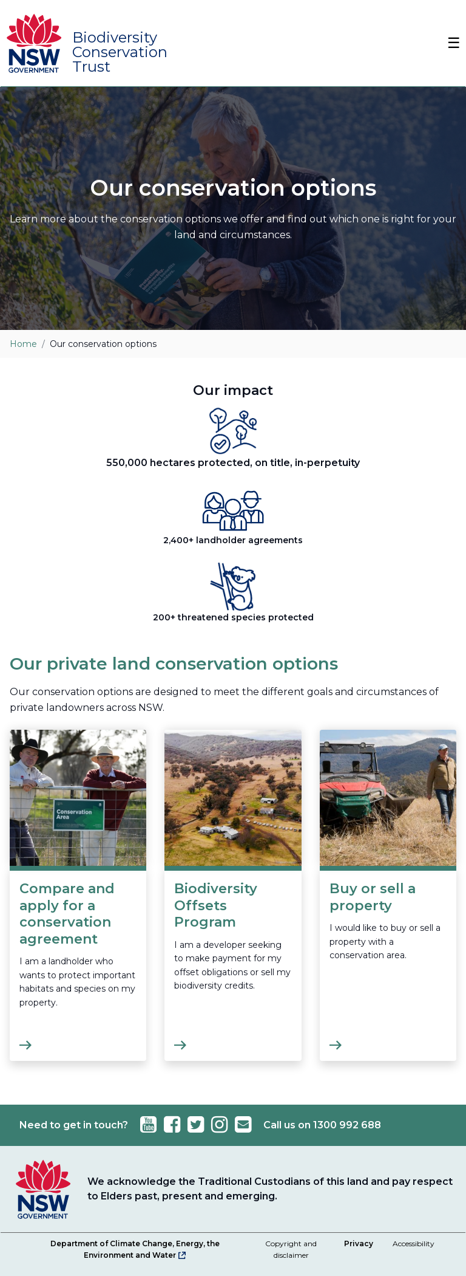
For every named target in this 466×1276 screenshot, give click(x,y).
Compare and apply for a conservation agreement (67, 913)
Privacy (358, 1243)
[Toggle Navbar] (448, 43)
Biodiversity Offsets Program (215, 905)
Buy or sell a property (372, 897)
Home (23, 343)
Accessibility (413, 1243)
